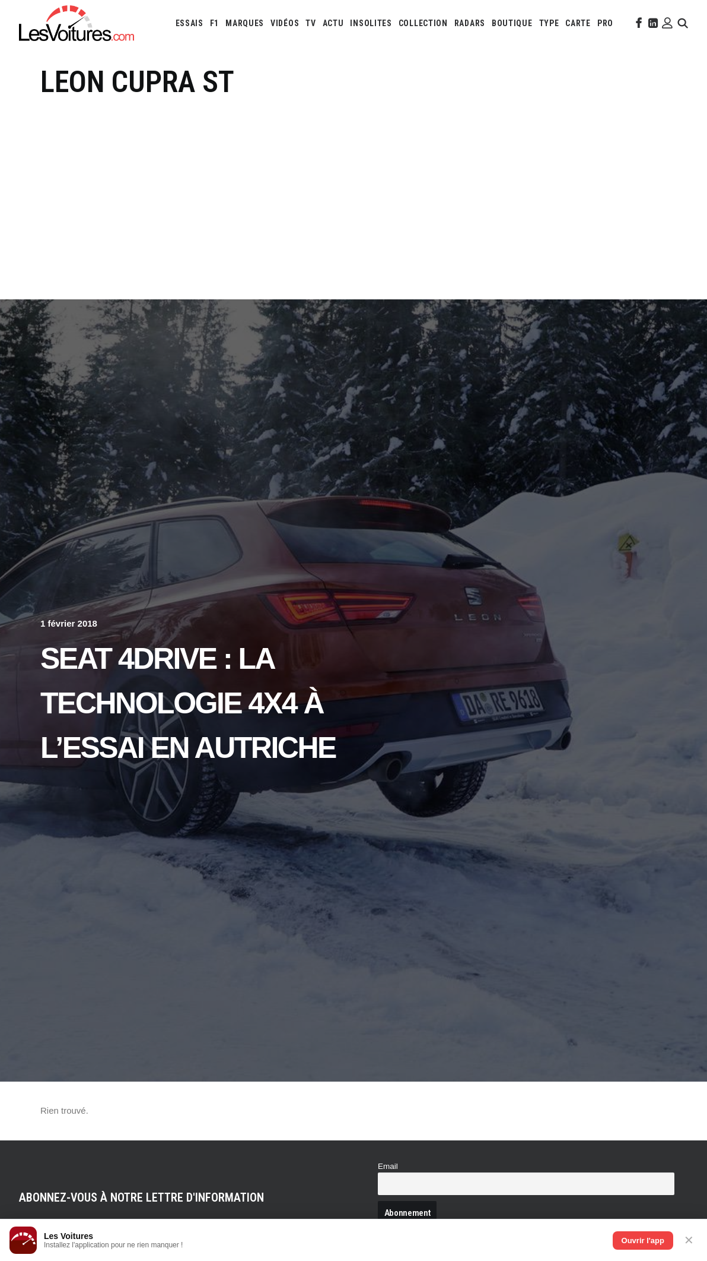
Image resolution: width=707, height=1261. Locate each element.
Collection (423, 23)
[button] (637, 23)
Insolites (370, 23)
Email (388, 1166)
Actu (333, 23)
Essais (189, 23)
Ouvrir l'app (643, 1240)
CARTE (578, 23)
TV (310, 23)
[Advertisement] (353, 189)
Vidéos (284, 23)
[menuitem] (189, 23)
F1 (214, 23)
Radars (469, 23)
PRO (605, 23)
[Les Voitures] (76, 23)
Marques (244, 23)
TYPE (549, 23)
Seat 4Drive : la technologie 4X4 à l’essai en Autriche (188, 703)
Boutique (512, 23)
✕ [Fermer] (689, 1240)
